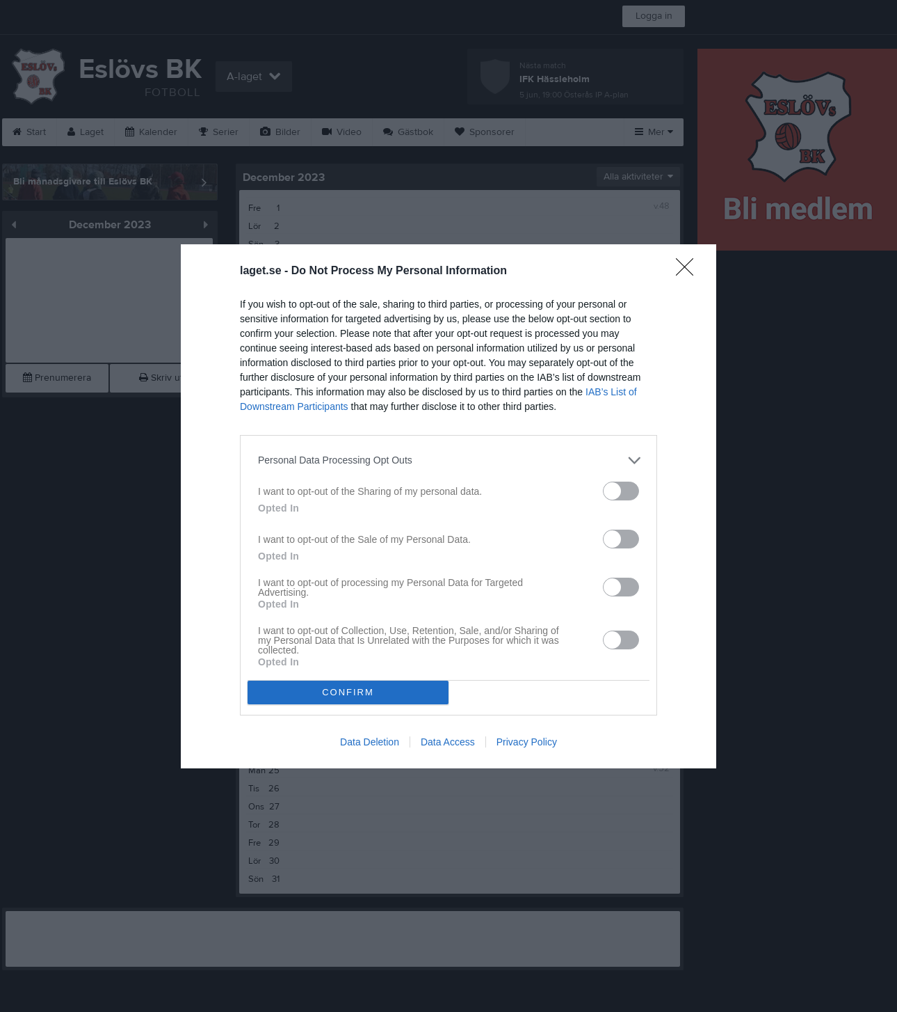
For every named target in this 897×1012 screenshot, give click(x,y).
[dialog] (448, 506)
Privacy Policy (526, 742)
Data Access (448, 742)
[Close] (689, 271)
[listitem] (448, 460)
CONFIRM (348, 692)
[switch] (621, 491)
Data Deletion (369, 742)
